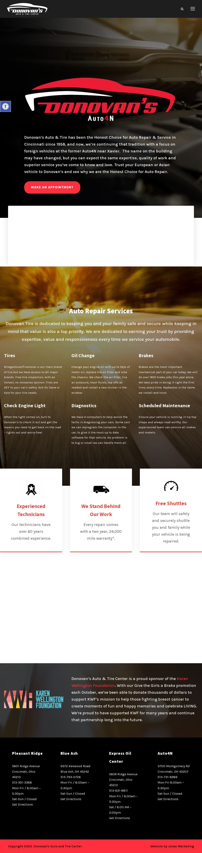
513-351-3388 (22, 782)
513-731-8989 (167, 777)
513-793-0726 (71, 777)
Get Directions (22, 804)
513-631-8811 (118, 790)
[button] (5, 106)
